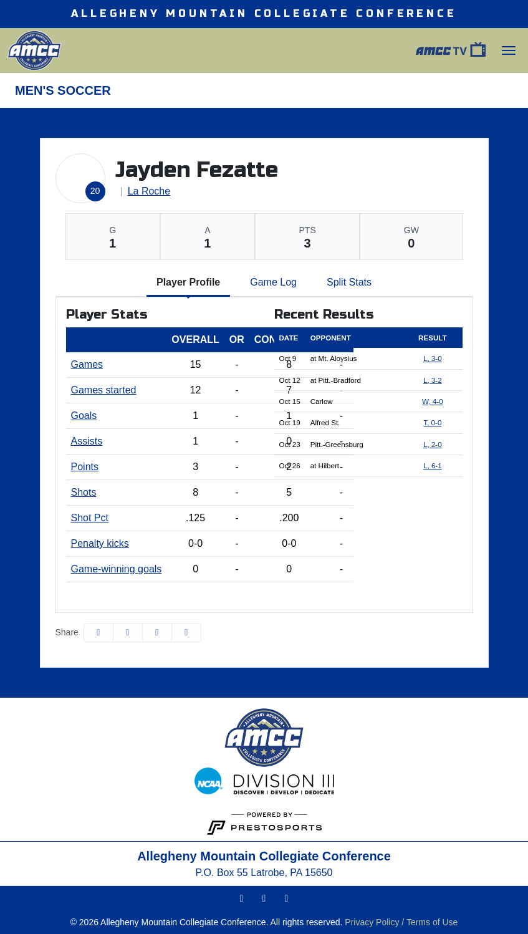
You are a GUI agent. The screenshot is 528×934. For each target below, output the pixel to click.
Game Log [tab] (273, 282)
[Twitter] (264, 898)
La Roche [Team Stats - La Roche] (149, 191)
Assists (87, 441)
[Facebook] (287, 898)
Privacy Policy (372, 922)
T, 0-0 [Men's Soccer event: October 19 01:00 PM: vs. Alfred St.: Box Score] (432, 422)
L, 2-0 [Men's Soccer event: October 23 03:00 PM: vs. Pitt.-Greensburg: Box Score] (432, 444)
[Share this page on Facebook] (98, 632)
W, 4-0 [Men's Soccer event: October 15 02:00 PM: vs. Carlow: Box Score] (432, 401)
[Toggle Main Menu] (508, 50)
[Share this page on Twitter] (128, 632)
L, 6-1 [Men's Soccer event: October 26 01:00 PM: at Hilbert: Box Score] (432, 465)
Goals (84, 415)
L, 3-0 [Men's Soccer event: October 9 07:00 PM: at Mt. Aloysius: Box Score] (432, 358)
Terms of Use (432, 922)
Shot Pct (89, 518)
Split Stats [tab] (349, 282)
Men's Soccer (63, 90)
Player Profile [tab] (188, 282)
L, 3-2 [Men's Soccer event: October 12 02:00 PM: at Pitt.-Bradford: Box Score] (432, 380)
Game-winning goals (116, 569)
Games (87, 364)
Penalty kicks (100, 543)
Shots (84, 492)
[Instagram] (242, 898)
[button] (186, 632)
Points (84, 466)
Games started (104, 390)
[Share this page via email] (157, 632)
